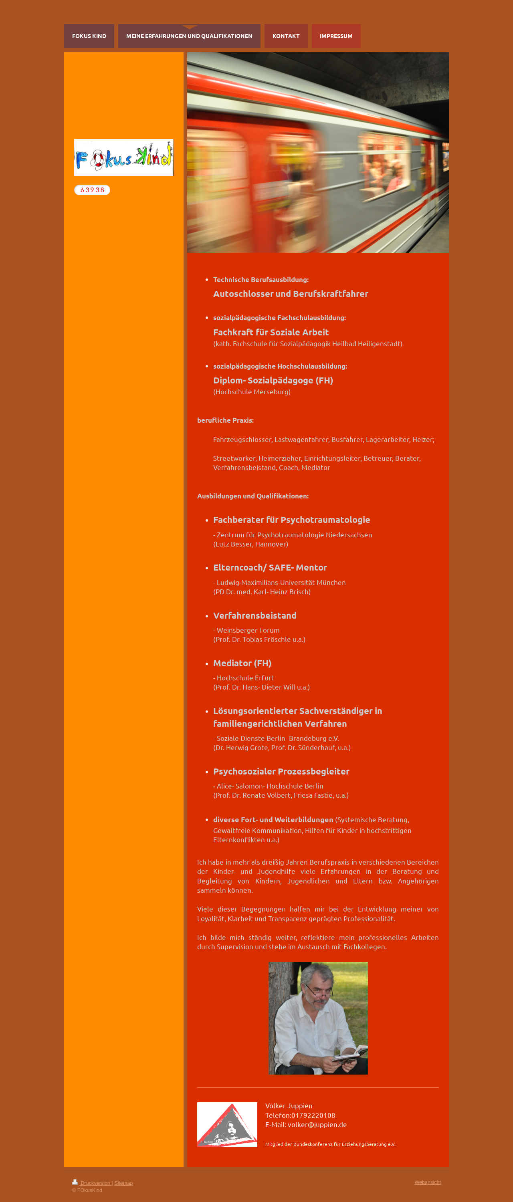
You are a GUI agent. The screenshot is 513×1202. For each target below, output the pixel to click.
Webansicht (427, 1182)
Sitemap (123, 1183)
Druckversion (91, 1183)
